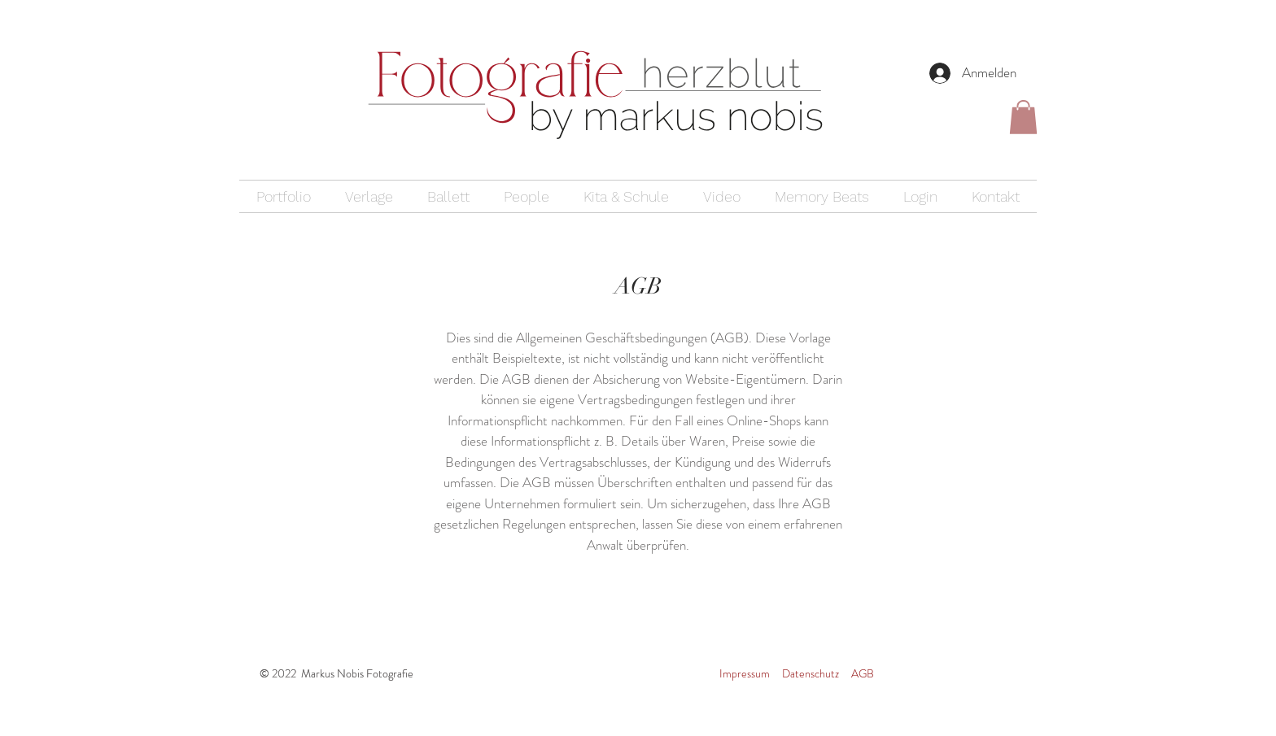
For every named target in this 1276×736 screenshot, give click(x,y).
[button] (1023, 117)
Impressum (744, 673)
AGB (862, 673)
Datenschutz (810, 673)
